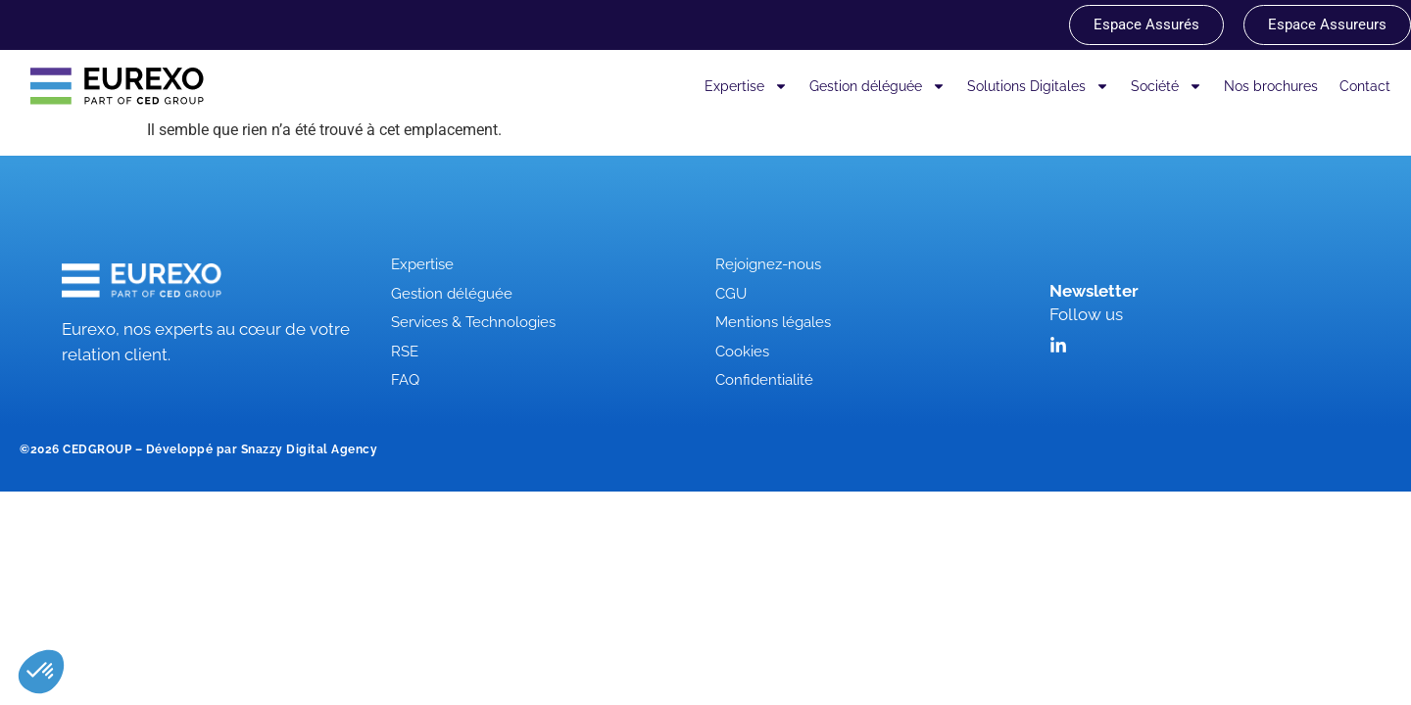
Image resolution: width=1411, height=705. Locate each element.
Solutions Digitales (1038, 86)
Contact (1364, 86)
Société (1166, 86)
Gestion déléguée (877, 86)
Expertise (746, 86)
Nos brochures (1271, 86)
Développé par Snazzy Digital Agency (262, 449)
